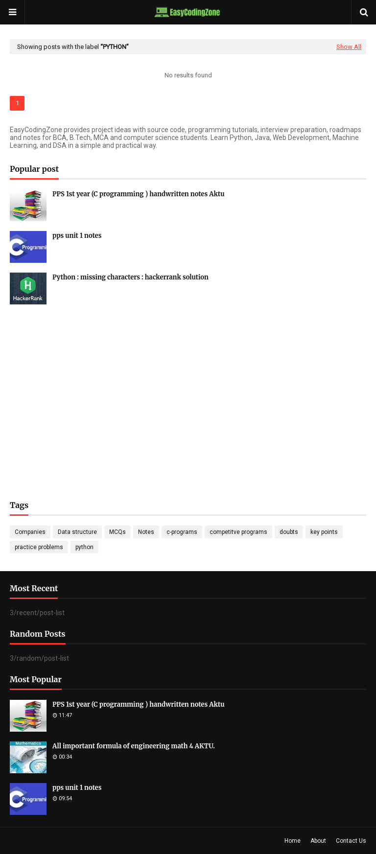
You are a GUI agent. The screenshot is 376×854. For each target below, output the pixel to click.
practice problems (39, 547)
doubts (289, 532)
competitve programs (238, 532)
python (84, 547)
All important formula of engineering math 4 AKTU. (133, 746)
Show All (348, 46)
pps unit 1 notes (76, 235)
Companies (30, 532)
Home (292, 840)
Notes (146, 532)
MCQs (117, 532)
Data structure (77, 532)
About (318, 840)
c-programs (181, 532)
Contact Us (351, 840)
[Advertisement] (188, 387)
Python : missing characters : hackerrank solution (130, 277)
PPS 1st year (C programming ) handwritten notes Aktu (138, 194)
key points (324, 532)
